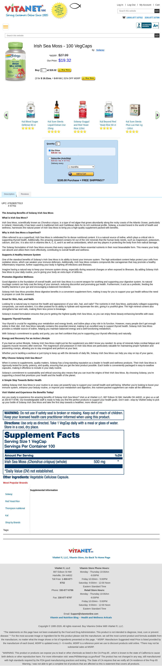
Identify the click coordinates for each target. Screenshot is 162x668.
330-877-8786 (66, 590)
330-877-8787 (65, 597)
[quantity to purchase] (43, 70)
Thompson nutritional (15, 508)
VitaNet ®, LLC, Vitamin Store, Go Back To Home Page (81, 557)
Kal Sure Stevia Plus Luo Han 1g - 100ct (134, 125)
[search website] (82, 35)
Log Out (131, 5)
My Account (145, 5)
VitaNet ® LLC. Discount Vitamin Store (81, 550)
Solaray (8, 494)
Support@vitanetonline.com (84, 614)
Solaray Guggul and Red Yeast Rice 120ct (81, 125)
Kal (6, 515)
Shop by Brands (13, 522)
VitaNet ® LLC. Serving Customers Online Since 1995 (26, 10)
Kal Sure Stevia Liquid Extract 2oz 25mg (57, 125)
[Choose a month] (81, 167)
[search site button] (156, 35)
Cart (157, 5)
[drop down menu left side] (5, 27)
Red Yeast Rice (12, 501)
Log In (120, 5)
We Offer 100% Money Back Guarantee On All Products (59, 11)
